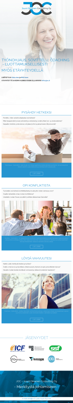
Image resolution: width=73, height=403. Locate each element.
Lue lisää (36, 174)
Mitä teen (24, 77)
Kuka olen (15, 77)
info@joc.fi (46, 80)
